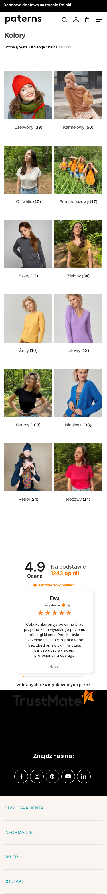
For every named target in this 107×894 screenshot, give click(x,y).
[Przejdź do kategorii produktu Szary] (28, 250)
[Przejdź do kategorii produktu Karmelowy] (78, 101)
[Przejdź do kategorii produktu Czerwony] (28, 101)
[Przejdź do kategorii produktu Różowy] (78, 473)
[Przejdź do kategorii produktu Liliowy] (78, 324)
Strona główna (15, 47)
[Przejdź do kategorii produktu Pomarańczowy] (78, 175)
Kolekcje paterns (44, 47)
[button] (99, 19)
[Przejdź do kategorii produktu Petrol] (28, 473)
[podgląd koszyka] (87, 19)
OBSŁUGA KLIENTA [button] (53, 808)
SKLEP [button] (53, 857)
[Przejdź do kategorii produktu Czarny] (28, 399)
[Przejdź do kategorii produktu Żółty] (28, 324)
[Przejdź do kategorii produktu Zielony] (78, 250)
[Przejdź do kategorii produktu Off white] (28, 175)
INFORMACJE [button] (53, 832)
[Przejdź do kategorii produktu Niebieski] (78, 399)
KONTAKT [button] (53, 881)
